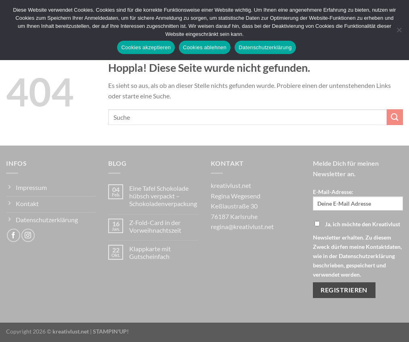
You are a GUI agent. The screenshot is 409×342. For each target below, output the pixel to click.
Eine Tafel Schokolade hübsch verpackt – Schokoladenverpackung (163, 195)
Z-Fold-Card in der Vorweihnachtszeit (155, 226)
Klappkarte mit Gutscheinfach (150, 252)
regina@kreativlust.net (242, 226)
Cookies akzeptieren (146, 47)
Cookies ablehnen (205, 47)
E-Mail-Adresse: (358, 199)
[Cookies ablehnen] (399, 32)
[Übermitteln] (395, 117)
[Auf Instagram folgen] (28, 235)
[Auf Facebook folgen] (13, 235)
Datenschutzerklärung (265, 47)
